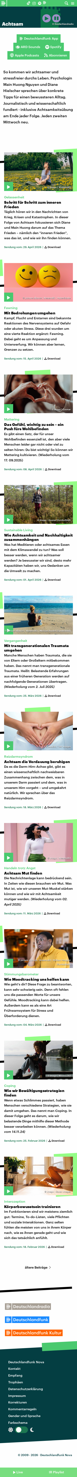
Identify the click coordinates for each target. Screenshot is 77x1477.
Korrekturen (17, 1402)
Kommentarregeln (22, 1409)
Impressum (17, 1396)
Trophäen (15, 1382)
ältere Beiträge (38, 1267)
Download (52, 247)
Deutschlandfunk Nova (26, 1362)
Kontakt (14, 1368)
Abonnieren (55, 55)
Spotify (53, 47)
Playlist (58, 1472)
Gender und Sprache (24, 1416)
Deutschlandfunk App (38, 38)
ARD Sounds (28, 47)
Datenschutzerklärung (25, 1389)
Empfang (15, 1375)
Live (19, 1472)
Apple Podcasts (24, 55)
